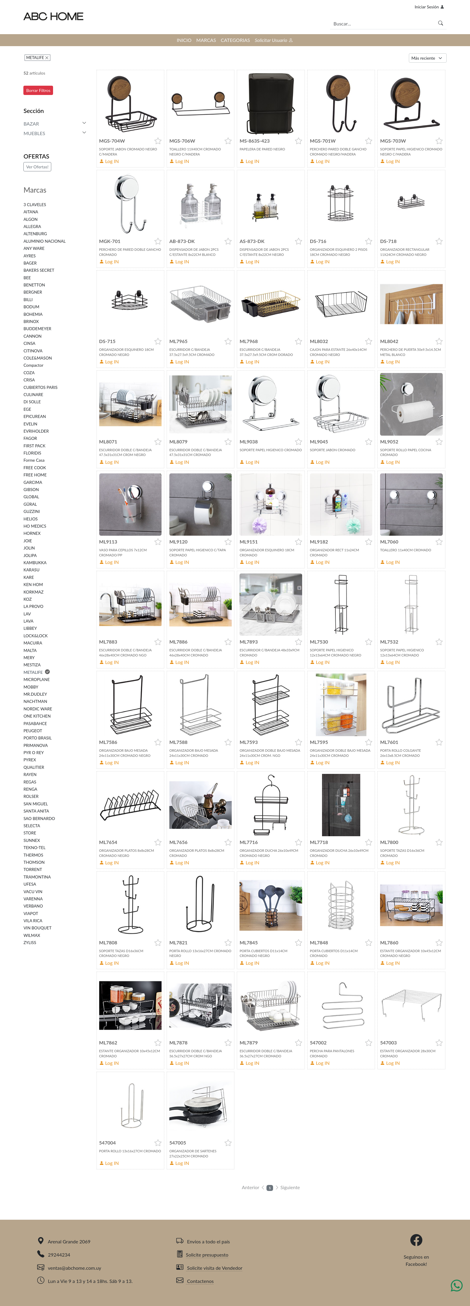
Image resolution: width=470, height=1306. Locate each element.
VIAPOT (30, 913)
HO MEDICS (34, 526)
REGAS (29, 782)
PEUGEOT (32, 730)
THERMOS (33, 855)
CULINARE (33, 394)
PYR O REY (33, 752)
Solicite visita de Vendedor (209, 1268)
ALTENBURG (35, 233)
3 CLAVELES (34, 204)
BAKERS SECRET (38, 270)
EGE (27, 409)
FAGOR (30, 438)
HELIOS (30, 519)
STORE (29, 833)
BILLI (27, 299)
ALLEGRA (32, 226)
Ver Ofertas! (37, 166)
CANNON (32, 336)
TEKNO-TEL (34, 847)
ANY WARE (33, 248)
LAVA (28, 621)
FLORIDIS (32, 453)
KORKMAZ (33, 592)
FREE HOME (34, 474)
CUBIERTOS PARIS (40, 387)
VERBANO (33, 906)
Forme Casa (33, 460)
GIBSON (31, 489)
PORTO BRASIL (37, 738)
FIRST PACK (34, 445)
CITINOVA (32, 350)
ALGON (30, 219)
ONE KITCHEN (37, 716)
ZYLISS (29, 942)
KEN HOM (33, 584)
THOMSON (34, 862)
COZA (28, 372)
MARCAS (206, 40)
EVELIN (30, 424)
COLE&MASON (37, 358)
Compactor (33, 365)
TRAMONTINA (37, 877)
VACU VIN (32, 891)
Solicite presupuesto (202, 1254)
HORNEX (31, 533)
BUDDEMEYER (37, 328)
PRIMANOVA (35, 745)
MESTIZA (31, 664)
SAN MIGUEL (35, 803)
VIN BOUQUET (37, 927)
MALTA (30, 650)
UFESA (29, 884)
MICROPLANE (36, 679)
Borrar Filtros (38, 90)
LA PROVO (33, 606)
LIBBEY (30, 628)
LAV (27, 614)
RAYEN (29, 774)
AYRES (29, 255)
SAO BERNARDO (39, 818)
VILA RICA (32, 920)
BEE (27, 277)
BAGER (30, 263)
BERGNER (32, 292)
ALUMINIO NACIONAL (44, 241)
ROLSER (30, 796)
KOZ (27, 599)
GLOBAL (31, 496)
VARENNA (33, 898)
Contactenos (195, 1281)
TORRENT (32, 869)
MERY (28, 657)
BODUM (31, 306)
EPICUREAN (34, 416)
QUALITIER (33, 767)
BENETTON (34, 285)
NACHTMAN (35, 701)
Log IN (109, 161)
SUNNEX (31, 840)
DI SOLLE (32, 401)
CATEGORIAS (235, 40)
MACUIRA (32, 643)
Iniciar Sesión (429, 6)
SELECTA (31, 825)
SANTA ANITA (36, 811)
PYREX (29, 759)
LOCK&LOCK (35, 635)
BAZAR (31, 123)
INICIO (184, 40)
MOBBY (30, 687)
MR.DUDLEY (35, 694)
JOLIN (29, 548)
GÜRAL (30, 504)
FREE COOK (34, 467)
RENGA (30, 789)
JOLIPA (30, 555)
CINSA (29, 343)
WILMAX (31, 935)
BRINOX (31, 321)
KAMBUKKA (34, 562)
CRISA (29, 380)
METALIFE (35, 57)
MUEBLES (34, 133)
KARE (28, 577)
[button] (158, 140)
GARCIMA (32, 482)
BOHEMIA (33, 314)
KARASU (31, 569)
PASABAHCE (35, 723)
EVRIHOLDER (36, 431)
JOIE (27, 540)
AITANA (30, 211)
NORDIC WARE (37, 708)
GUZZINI (31, 511)
